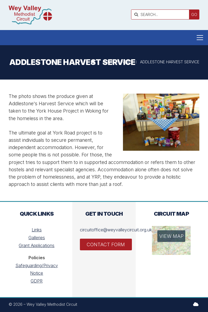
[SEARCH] (161, 14)
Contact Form (106, 244)
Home (108, 62)
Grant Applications (36, 245)
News (126, 62)
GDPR (37, 281)
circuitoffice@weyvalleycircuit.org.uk (116, 229)
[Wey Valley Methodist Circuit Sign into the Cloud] (196, 304)
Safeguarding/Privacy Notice (36, 269)
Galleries (36, 237)
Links (37, 229)
